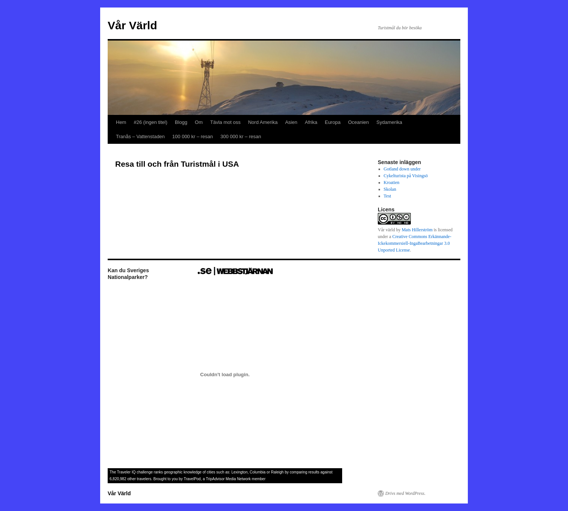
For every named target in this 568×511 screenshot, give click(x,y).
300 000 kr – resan (241, 136)
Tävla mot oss (225, 122)
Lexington (239, 472)
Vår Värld (132, 25)
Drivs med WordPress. (405, 493)
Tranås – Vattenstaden (140, 136)
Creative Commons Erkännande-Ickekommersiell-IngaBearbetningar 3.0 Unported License (414, 243)
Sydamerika (389, 122)
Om (199, 122)
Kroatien (392, 182)
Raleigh (277, 472)
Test (387, 196)
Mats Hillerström (417, 229)
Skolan (390, 189)
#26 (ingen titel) (150, 122)
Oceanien (358, 122)
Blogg (181, 122)
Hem (121, 122)
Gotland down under (402, 169)
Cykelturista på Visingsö (406, 175)
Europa (333, 122)
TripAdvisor (215, 479)
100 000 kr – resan (192, 136)
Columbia (258, 472)
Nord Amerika (263, 122)
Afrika (311, 122)
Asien (291, 122)
